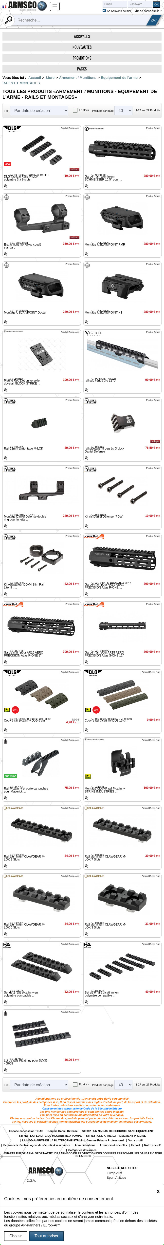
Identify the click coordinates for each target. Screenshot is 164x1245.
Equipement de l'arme (119, 78)
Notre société (153, 1145)
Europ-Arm (114, 1173)
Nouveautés (82, 47)
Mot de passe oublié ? (148, 10)
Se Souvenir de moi (119, 10)
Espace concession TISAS (26, 1131)
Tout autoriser (46, 1236)
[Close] (158, 1191)
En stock (84, 110)
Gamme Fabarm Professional (105, 1140)
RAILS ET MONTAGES (21, 83)
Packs (82, 68)
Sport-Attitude (116, 1177)
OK (153, 20)
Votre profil (135, 1140)
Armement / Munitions (77, 78)
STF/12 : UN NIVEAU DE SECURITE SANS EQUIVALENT (117, 1131)
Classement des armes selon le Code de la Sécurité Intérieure (82, 1108)
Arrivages (82, 36)
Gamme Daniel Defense (63, 1131)
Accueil (34, 78)
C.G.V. (31, 1180)
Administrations (85, 1145)
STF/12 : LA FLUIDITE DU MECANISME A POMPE (50, 1135)
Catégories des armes (82, 1150)
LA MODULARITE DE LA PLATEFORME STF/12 (52, 1140)
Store (50, 78)
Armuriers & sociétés (113, 1145)
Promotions (82, 58)
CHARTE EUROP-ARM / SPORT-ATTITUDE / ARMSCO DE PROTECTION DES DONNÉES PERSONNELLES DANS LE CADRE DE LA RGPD (83, 1154)
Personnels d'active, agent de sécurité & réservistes (37, 1145)
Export (135, 1145)
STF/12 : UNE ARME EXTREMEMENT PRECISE (116, 1135)
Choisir (15, 1236)
